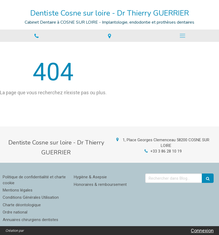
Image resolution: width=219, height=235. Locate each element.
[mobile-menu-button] (182, 35)
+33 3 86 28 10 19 (166, 151)
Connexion (202, 230)
